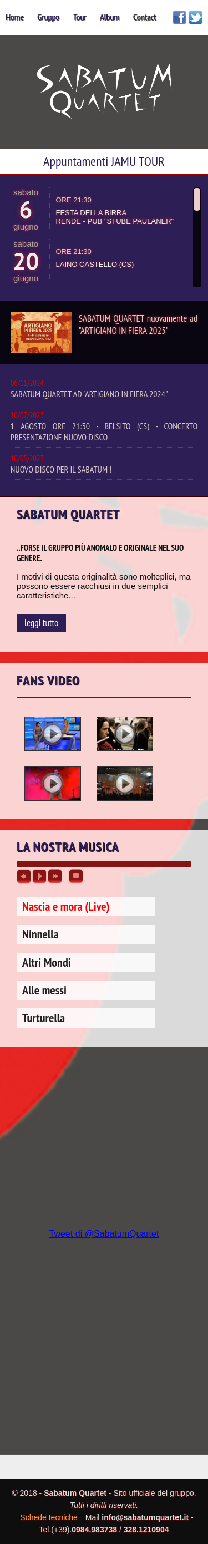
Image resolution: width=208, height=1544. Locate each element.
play (39, 876)
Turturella (43, 1017)
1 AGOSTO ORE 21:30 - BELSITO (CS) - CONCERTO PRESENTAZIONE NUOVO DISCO (104, 426)
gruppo (48, 16)
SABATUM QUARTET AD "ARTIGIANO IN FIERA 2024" (104, 388)
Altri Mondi (46, 962)
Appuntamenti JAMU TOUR (104, 161)
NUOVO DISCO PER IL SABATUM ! (104, 464)
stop (76, 876)
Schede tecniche (49, 1517)
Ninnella (40, 934)
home (15, 16)
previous (24, 876)
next (55, 876)
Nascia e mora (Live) (66, 906)
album (110, 16)
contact (144, 16)
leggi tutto (41, 623)
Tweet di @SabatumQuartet (104, 1233)
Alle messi (44, 990)
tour (79, 16)
